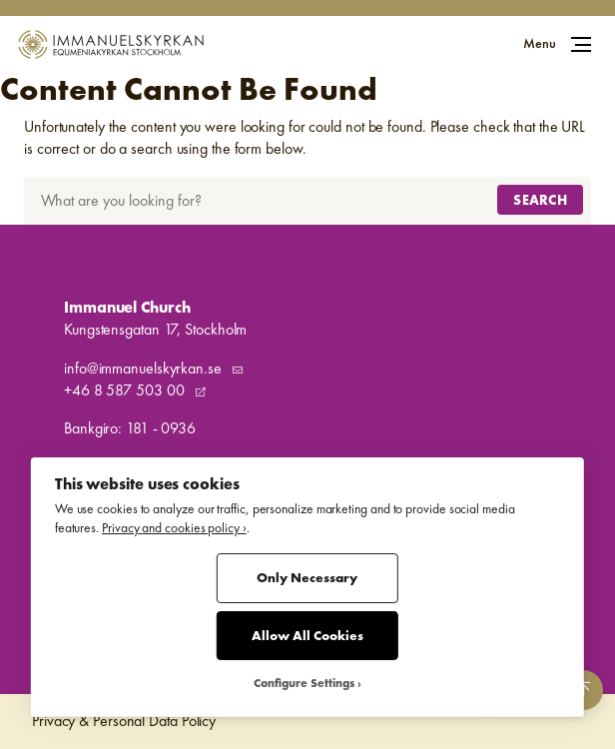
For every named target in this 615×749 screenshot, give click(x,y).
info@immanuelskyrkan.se (145, 368)
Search (540, 200)
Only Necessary (307, 577)
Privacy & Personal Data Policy (124, 720)
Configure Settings (304, 683)
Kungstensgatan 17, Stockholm (155, 329)
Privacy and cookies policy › (174, 527)
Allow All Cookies (307, 635)
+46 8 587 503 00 (126, 389)
